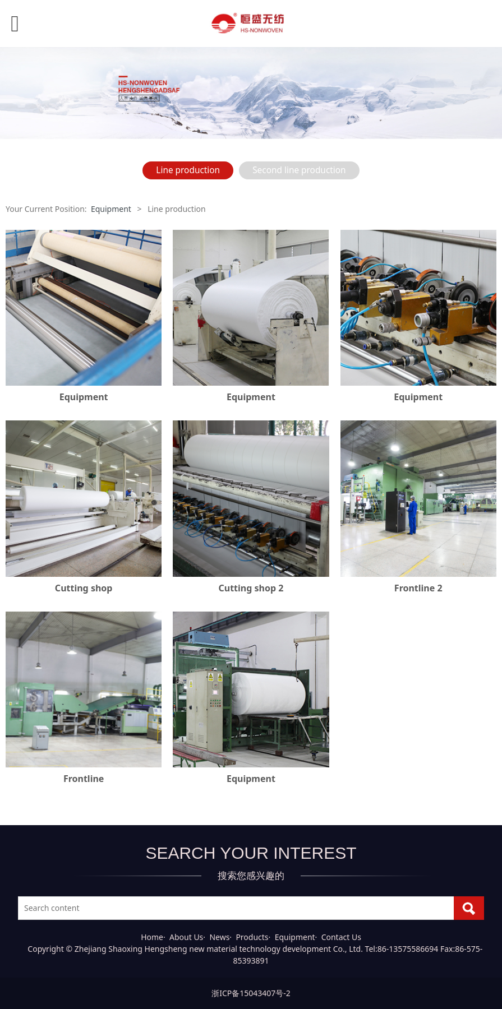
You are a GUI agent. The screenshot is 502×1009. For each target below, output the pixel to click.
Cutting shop (84, 588)
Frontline (83, 778)
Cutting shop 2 (251, 588)
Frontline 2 (418, 588)
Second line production (299, 170)
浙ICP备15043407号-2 (251, 993)
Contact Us (341, 937)
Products (252, 937)
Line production (188, 170)
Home (152, 937)
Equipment (111, 208)
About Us (186, 937)
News (219, 937)
